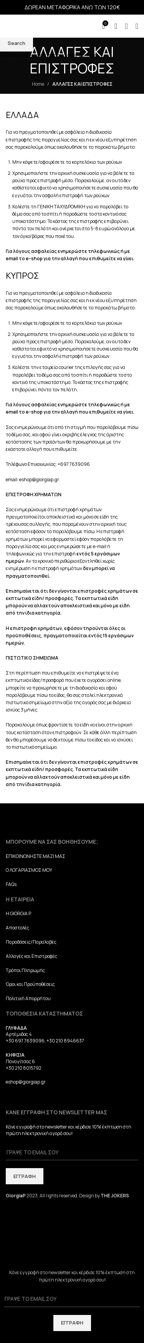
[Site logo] (40, 25)
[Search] (126, 26)
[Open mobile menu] (137, 26)
